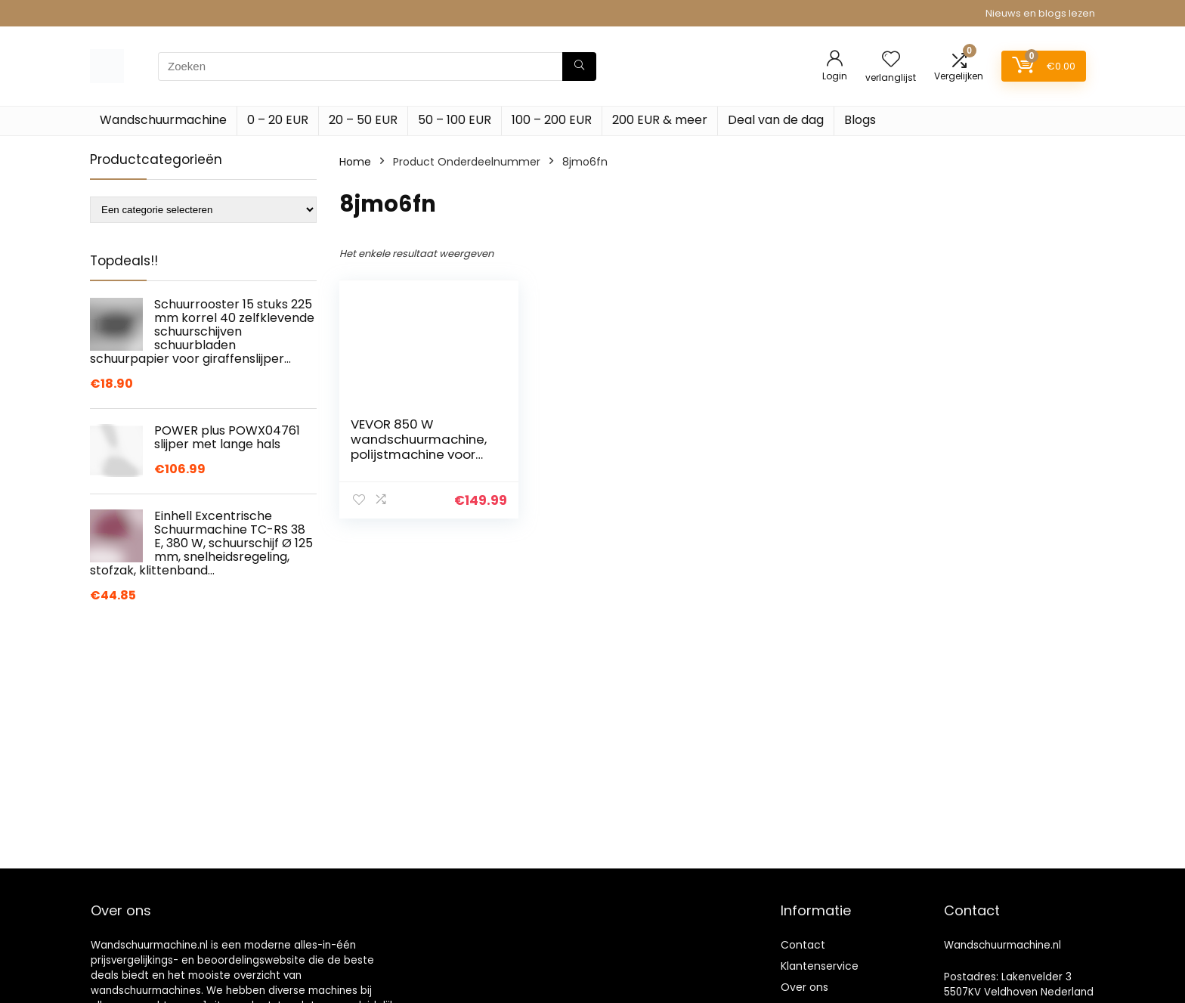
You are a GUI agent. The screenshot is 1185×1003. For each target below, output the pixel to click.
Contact (803, 944)
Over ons (804, 987)
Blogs (860, 119)
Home (355, 161)
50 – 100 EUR (454, 119)
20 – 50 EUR (363, 119)
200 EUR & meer (659, 119)
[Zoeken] (579, 66)
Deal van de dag (776, 119)
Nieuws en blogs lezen (1040, 13)
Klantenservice (820, 966)
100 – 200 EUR (552, 119)
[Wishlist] (891, 60)
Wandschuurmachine (163, 119)
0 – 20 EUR (277, 119)
